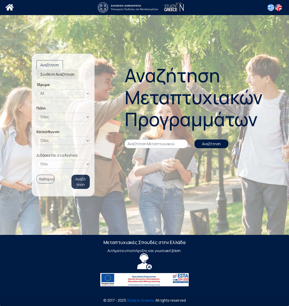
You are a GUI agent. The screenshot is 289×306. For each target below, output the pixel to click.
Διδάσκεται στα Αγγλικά (56, 155)
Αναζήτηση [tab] (49, 64)
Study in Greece (140, 300)
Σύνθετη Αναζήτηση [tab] (57, 74)
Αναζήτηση (80, 182)
